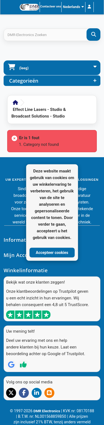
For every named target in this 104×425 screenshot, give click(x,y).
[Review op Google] (11, 365)
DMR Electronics (47, 411)
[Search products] (52, 35)
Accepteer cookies (52, 252)
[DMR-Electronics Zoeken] (93, 34)
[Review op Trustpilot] (23, 365)
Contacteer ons (50, 6)
